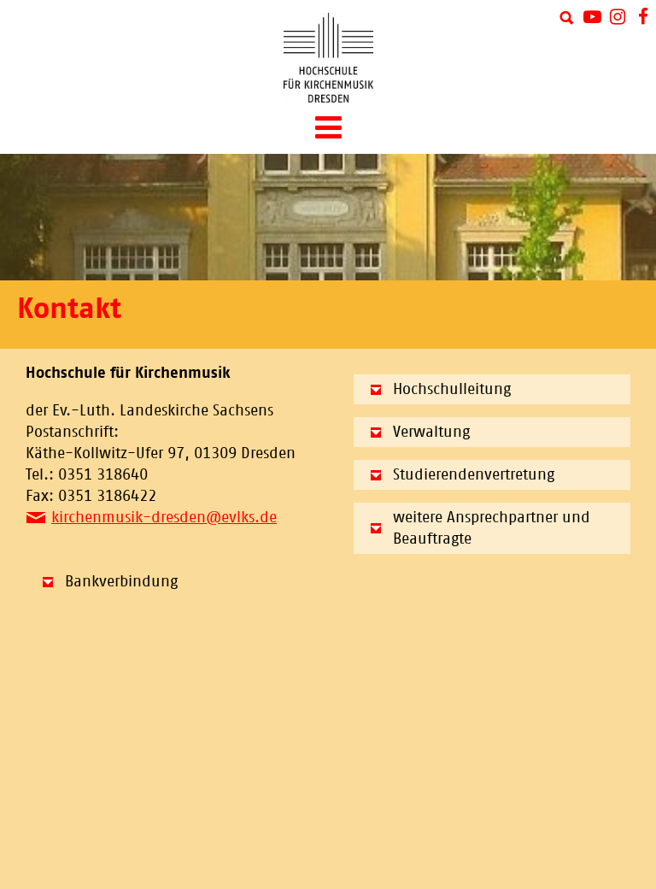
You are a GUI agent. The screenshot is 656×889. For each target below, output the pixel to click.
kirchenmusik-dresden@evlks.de (164, 517)
